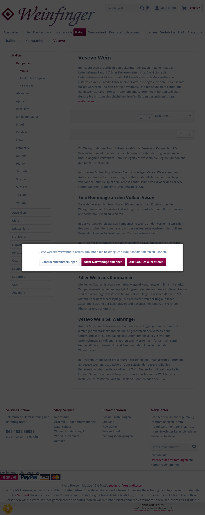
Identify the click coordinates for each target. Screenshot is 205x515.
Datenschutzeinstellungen (59, 262)
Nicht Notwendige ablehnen (103, 262)
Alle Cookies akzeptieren (146, 262)
